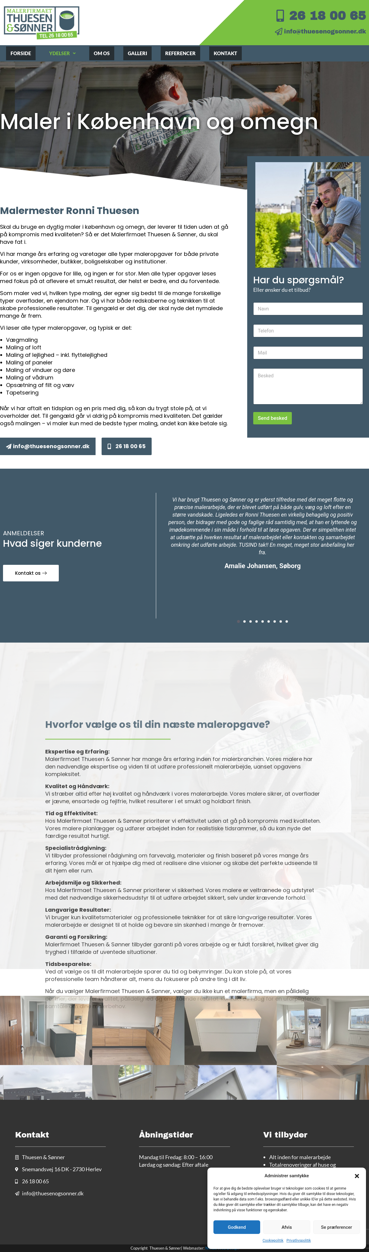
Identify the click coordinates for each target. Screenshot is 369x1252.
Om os (102, 53)
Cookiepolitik (273, 1240)
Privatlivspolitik (298, 1240)
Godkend (237, 1227)
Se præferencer (336, 1227)
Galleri (137, 53)
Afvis (287, 1227)
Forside (21, 53)
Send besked (272, 418)
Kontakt (225, 53)
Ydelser (62, 53)
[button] (357, 1176)
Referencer (180, 53)
